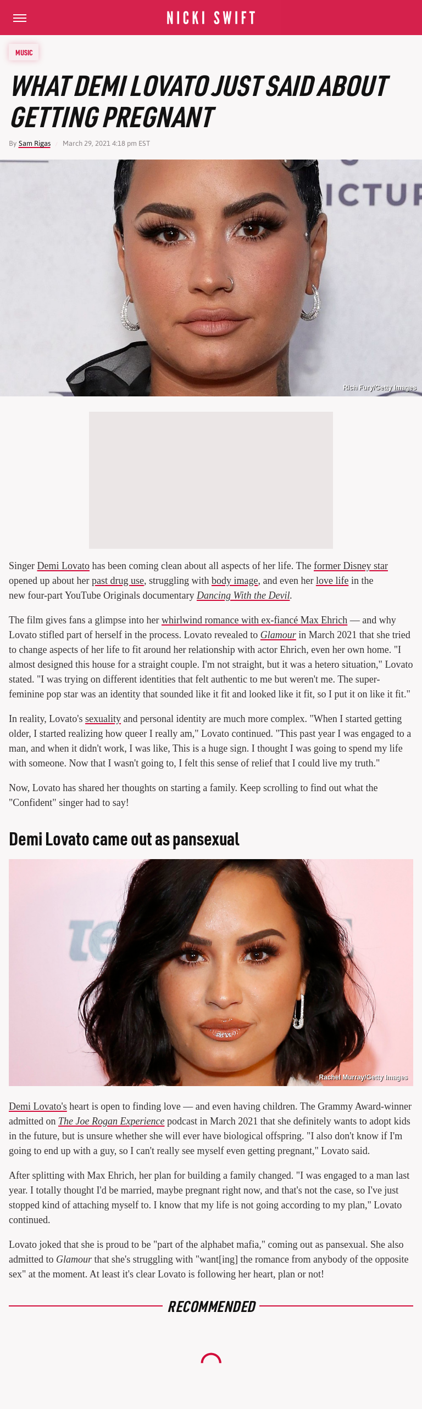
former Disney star (351, 565)
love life (332, 580)
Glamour (278, 634)
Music (24, 52)
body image (235, 580)
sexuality (103, 718)
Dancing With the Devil (243, 595)
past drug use (118, 580)
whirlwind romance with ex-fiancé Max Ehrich (254, 620)
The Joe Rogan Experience (111, 1121)
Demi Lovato (63, 565)
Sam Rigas (35, 143)
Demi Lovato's (38, 1106)
